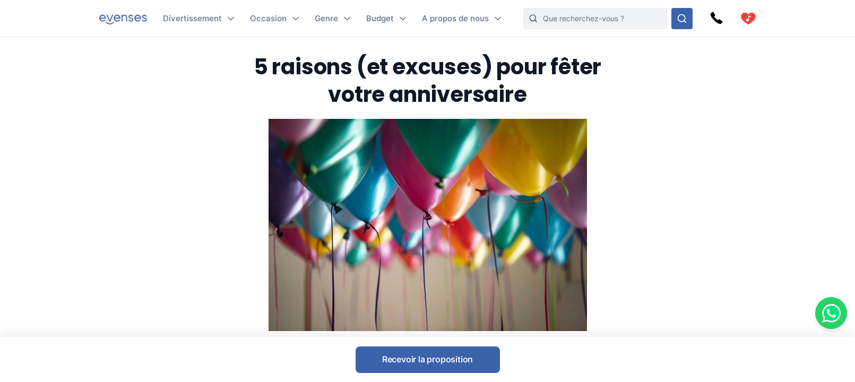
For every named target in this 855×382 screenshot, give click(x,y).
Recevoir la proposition (427, 359)
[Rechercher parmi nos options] (682, 18)
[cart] (748, 19)
